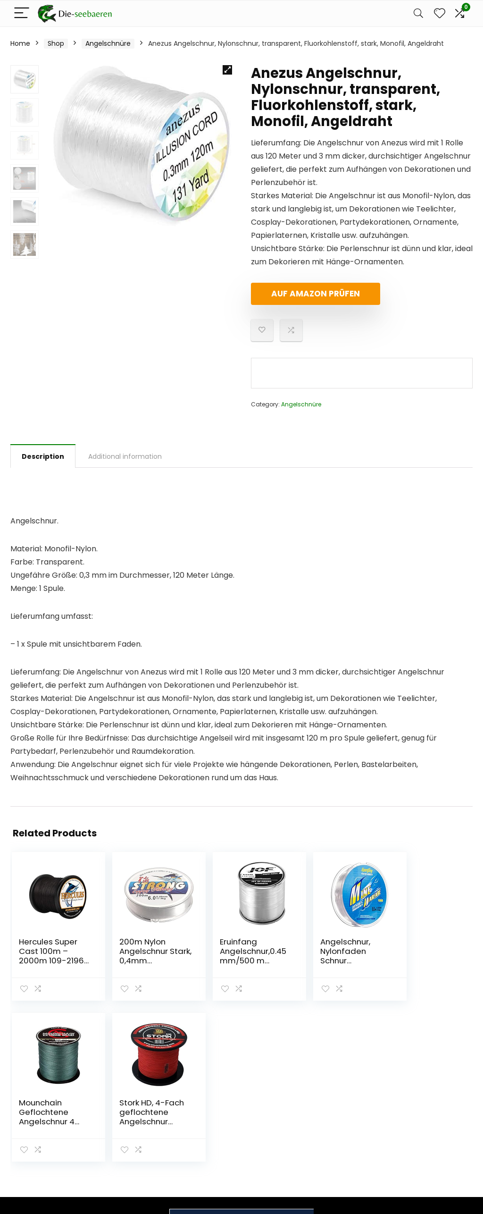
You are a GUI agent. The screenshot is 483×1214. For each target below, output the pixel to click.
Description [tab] (43, 456)
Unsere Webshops (357, 1123)
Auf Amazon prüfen (305, 293)
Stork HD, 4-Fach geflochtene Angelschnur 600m (431, 960)
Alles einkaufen (352, 1097)
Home (20, 43)
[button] (227, 70)
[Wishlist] (439, 13)
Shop (56, 43)
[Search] (418, 13)
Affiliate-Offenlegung (424, 1123)
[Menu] (21, 13)
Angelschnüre (108, 43)
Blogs (336, 1110)
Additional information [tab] (125, 456)
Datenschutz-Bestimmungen (428, 1088)
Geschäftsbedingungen (442, 1105)
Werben (341, 1136)
